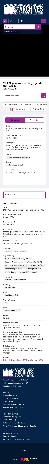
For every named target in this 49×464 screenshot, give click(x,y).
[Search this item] (22, 95)
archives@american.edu (13, 408)
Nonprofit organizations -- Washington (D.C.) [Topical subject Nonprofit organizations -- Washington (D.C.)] (23, 269)
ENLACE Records (10, 89)
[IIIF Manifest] (38, 109)
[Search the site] (19, 26)
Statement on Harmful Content (15, 423)
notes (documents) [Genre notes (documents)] (15, 165)
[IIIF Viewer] (22, 109)
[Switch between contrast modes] (22, 21)
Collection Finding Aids (12, 417)
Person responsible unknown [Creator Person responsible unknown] (18, 157)
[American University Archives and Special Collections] (18, 372)
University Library (9, 436)
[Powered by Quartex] (24, 459)
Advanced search (11, 31)
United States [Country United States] (10, 287)
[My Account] (16, 21)
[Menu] (43, 21)
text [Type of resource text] (6, 303)
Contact (24, 450)
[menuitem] (24, 450)
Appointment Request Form (13, 404)
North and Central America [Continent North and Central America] (15, 280)
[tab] (15, 120)
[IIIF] (11, 109)
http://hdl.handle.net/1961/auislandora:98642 (23, 360)
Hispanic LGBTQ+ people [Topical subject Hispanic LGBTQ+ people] (28, 272)
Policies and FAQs (10, 420)
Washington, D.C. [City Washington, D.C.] (11, 295)
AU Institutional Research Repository (17, 439)
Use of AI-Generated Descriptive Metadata (19, 426)
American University (10, 433)
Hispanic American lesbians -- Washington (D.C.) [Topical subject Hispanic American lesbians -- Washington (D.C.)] (24, 265)
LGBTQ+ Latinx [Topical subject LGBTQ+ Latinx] (10, 272)
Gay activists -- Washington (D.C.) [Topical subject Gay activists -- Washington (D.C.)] (19, 258)
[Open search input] (5, 21)
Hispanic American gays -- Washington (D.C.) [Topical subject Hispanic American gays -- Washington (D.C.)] (23, 262)
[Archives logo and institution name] (23, 9)
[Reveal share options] (10, 21)
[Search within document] (43, 95)
